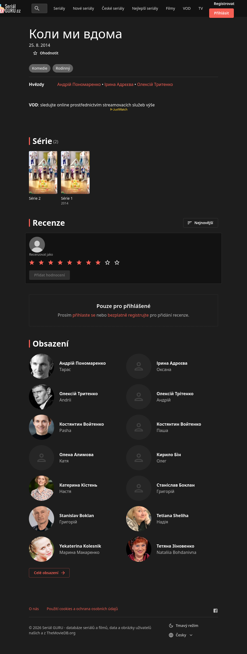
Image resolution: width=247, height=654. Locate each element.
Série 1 (67, 198)
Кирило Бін (169, 454)
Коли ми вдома (75, 33)
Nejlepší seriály (145, 8)
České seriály (113, 8)
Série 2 (35, 198)
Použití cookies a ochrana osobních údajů (82, 608)
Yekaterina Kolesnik (80, 546)
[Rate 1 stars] (32, 262)
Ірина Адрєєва (119, 84)
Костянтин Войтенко (81, 424)
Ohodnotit (45, 53)
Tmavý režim (183, 625)
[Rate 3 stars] (50, 262)
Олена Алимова (76, 454)
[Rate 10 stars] (117, 262)
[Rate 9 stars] (107, 262)
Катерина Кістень (78, 485)
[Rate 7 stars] (88, 262)
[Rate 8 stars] (98, 262)
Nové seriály (83, 8)
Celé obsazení (50, 572)
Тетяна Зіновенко (175, 546)
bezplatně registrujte (128, 315)
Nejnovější (200, 222)
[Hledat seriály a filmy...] (39, 8)
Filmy (170, 8)
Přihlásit (221, 13)
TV (201, 8)
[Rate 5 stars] (69, 262)
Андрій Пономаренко (79, 84)
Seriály (59, 8)
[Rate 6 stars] (79, 262)
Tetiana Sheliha (172, 515)
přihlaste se (84, 315)
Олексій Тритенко (155, 84)
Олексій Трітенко (175, 393)
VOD (187, 8)
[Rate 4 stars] (60, 262)
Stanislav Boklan (76, 515)
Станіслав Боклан (176, 485)
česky (181, 635)
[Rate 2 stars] (41, 262)
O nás (34, 608)
